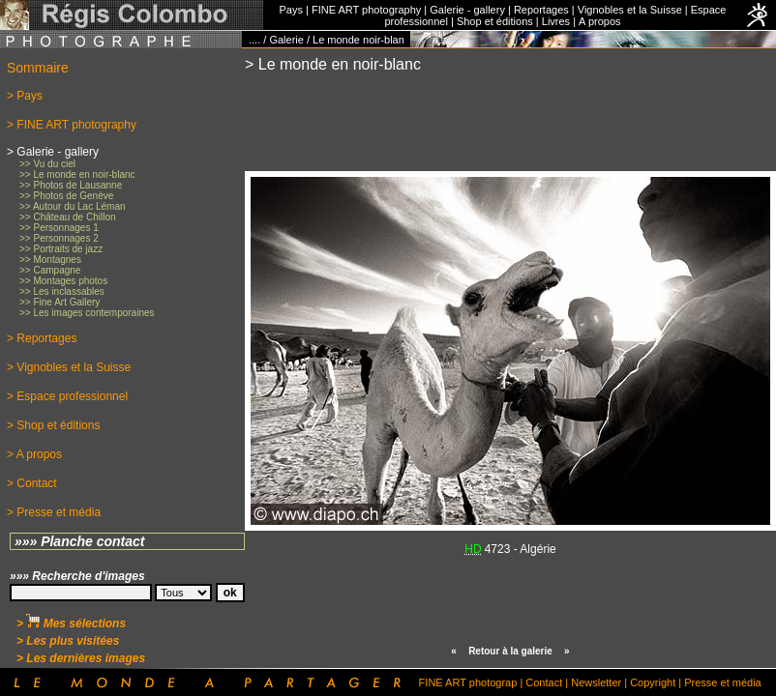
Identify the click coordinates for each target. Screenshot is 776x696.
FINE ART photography (366, 9)
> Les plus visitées (67, 641)
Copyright (652, 682)
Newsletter (596, 682)
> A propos (34, 454)
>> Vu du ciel (47, 164)
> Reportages (41, 338)
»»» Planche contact (80, 541)
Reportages (541, 9)
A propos (599, 21)
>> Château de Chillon (67, 217)
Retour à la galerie (510, 651)
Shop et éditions (495, 21)
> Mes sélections (71, 623)
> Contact (32, 483)
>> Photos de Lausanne (70, 185)
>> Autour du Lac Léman (72, 206)
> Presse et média (54, 512)
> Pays (25, 95)
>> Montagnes (50, 259)
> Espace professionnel (67, 396)
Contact (543, 682)
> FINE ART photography (71, 124)
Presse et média (722, 682)
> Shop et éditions (53, 425)
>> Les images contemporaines (87, 312)
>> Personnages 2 (59, 238)
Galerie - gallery (467, 9)
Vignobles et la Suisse (630, 9)
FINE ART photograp (468, 682)
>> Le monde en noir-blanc (77, 174)
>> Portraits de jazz (61, 249)
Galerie (286, 39)
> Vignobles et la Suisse (69, 367)
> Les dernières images (80, 658)
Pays (291, 9)
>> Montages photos (63, 281)
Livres (556, 21)
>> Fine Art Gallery (59, 302)
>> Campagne (49, 270)
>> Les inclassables (61, 291)
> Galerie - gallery (53, 152)
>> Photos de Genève (66, 195)
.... (254, 39)
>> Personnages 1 (59, 227)
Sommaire (38, 67)
